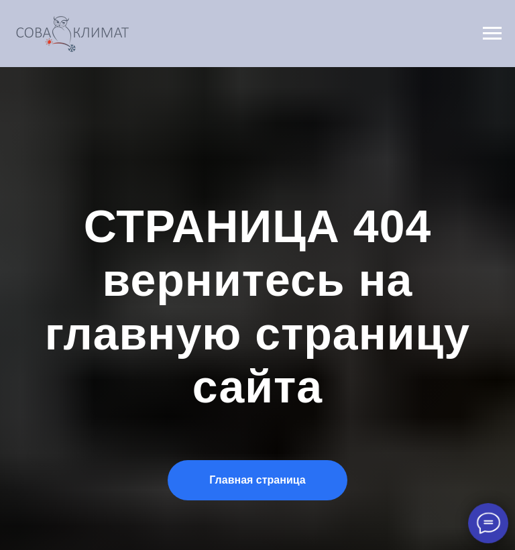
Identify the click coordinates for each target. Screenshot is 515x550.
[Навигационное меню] (492, 33)
